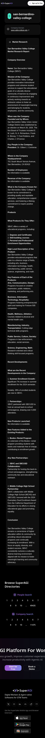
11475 (33, 625)
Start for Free (13, 667)
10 (21, 605)
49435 (33, 605)
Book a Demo (31, 667)
